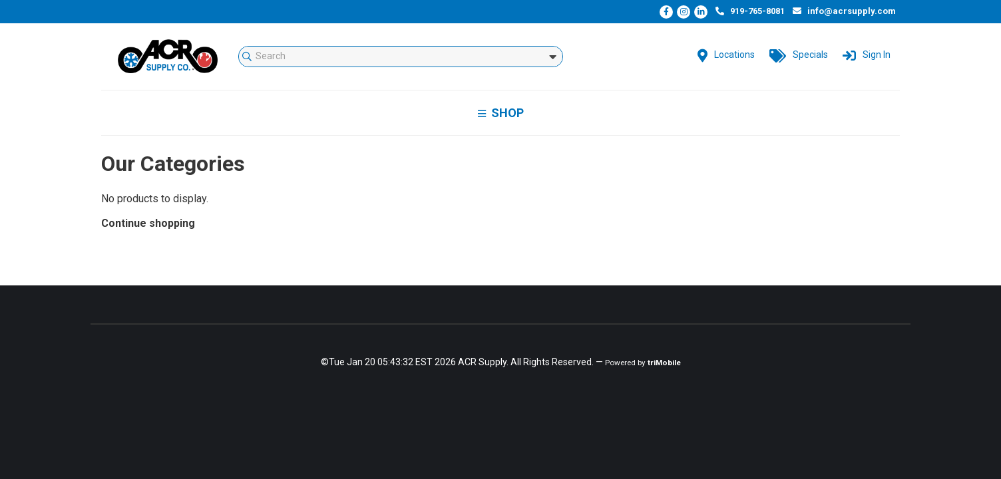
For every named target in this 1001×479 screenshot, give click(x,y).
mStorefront (167, 56)
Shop (501, 113)
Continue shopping (148, 223)
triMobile (664, 362)
